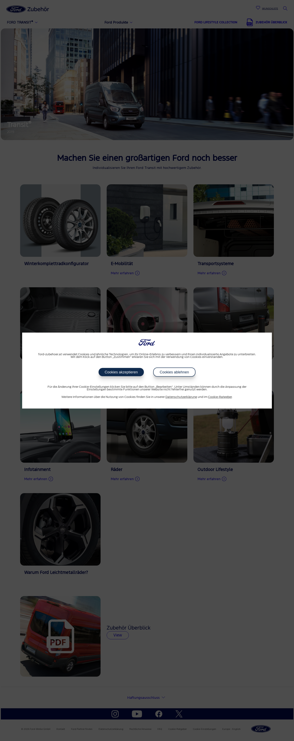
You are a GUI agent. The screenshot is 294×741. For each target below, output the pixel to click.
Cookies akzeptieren (121, 372)
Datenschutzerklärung (181, 397)
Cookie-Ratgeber (220, 397)
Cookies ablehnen (174, 372)
